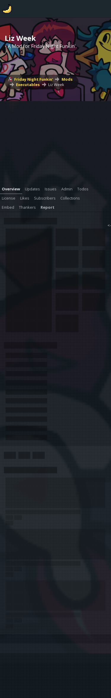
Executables (28, 84)
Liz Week (56, 84)
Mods (67, 79)
